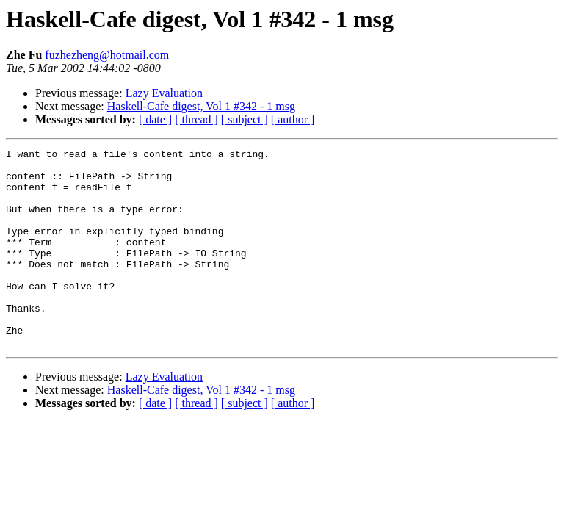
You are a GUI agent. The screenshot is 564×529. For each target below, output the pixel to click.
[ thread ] (196, 119)
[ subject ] (244, 119)
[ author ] (293, 119)
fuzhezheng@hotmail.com (107, 54)
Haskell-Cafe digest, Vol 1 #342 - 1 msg (201, 106)
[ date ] (155, 119)
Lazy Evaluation (164, 93)
